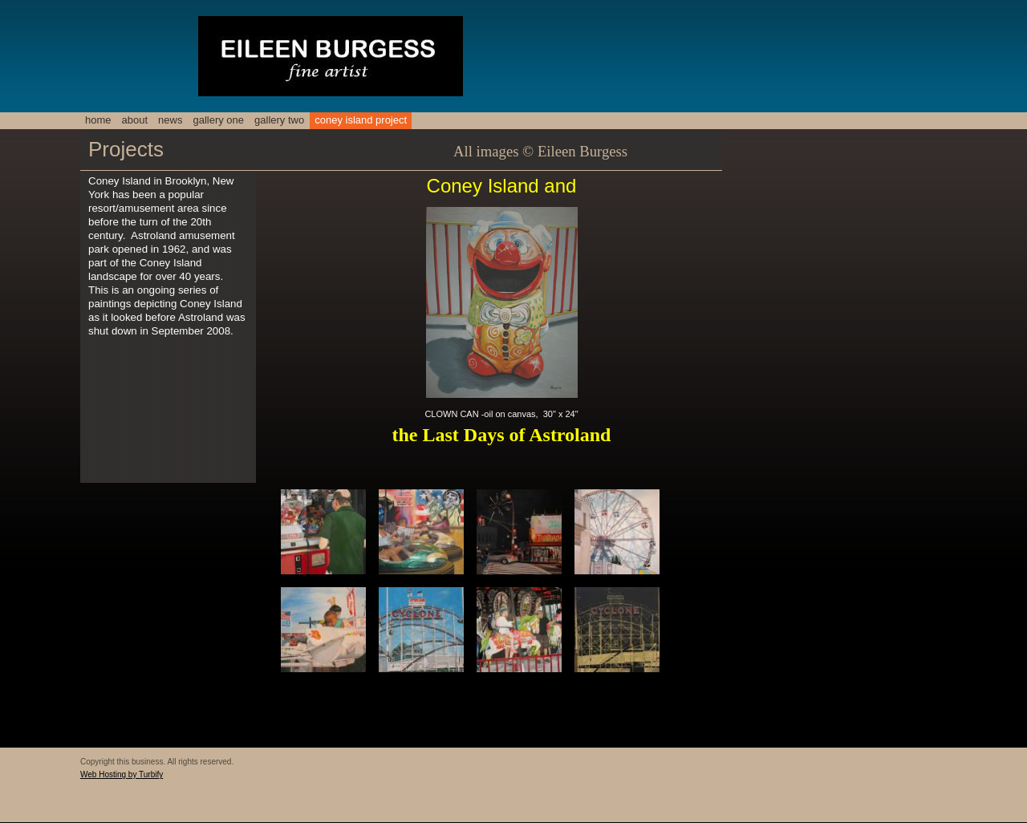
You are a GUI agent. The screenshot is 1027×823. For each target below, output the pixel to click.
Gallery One (218, 120)
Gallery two (279, 120)
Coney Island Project (361, 120)
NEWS (170, 120)
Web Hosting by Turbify (121, 774)
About (135, 120)
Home (98, 120)
